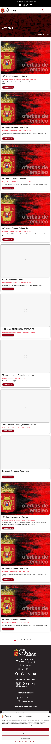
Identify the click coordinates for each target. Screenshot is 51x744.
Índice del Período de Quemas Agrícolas (19, 424)
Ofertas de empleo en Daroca (14, 76)
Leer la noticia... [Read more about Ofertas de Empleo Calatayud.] (8, 579)
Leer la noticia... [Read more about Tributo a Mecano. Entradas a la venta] (8, 384)
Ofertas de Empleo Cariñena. (14, 619)
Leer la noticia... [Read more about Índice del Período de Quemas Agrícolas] (8, 430)
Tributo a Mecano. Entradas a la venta (18, 375)
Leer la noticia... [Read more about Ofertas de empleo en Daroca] (8, 87)
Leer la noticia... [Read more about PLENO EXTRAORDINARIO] (8, 289)
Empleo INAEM (11, 79)
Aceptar (25, 729)
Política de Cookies (19, 741)
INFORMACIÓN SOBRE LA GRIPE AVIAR (18, 329)
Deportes (10, 474)
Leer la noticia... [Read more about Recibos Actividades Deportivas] (8, 476)
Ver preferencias (25, 738)
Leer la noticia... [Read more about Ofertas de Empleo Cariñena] (8, 188)
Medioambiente (11, 332)
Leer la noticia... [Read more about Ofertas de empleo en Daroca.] (8, 528)
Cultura (4, 378)
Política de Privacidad (30, 741)
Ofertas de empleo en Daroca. (15, 517)
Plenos (15, 282)
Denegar (25, 733)
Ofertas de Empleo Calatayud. (15, 568)
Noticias (18, 79)
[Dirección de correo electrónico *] (25, 713)
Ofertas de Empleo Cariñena (14, 178)
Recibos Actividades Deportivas (15, 471)
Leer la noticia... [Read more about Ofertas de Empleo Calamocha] (8, 239)
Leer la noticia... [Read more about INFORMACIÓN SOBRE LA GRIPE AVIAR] (8, 335)
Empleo (4, 79)
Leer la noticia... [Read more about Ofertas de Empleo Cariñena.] (8, 629)
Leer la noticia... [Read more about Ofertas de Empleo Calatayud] (8, 138)
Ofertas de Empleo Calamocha (15, 228)
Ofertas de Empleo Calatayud (15, 127)
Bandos (4, 282)
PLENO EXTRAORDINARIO (13, 279)
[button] (48, 716)
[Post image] (25, 57)
